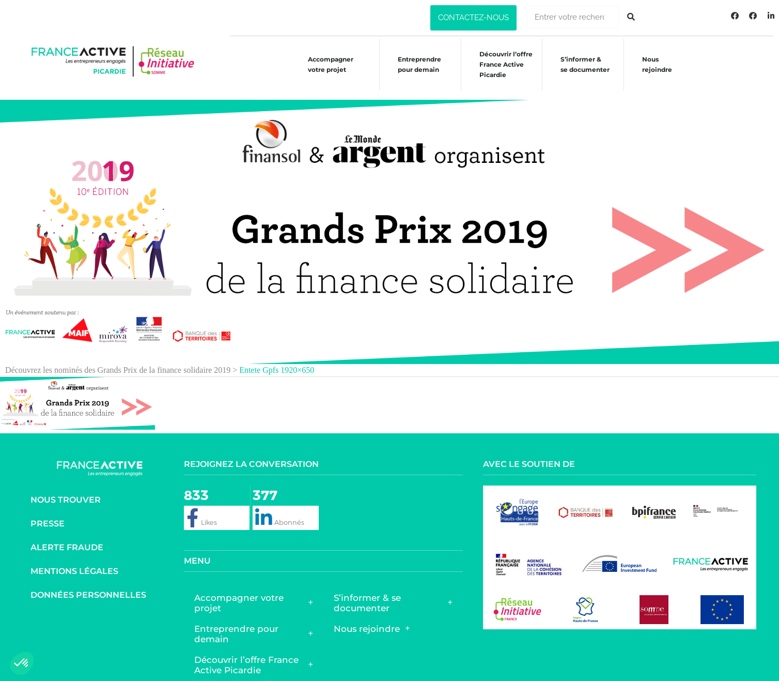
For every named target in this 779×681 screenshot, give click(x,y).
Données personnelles (88, 585)
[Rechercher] (631, 16)
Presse (47, 514)
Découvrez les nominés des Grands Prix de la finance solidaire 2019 (117, 360)
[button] (473, 18)
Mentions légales (74, 561)
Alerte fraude (66, 537)
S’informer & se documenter (393, 593)
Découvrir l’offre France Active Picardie (253, 655)
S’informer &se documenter (582, 64)
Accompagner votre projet (324, 64)
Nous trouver (65, 490)
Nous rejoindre (655, 64)
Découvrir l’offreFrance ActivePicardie (502, 64)
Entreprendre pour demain (414, 64)
